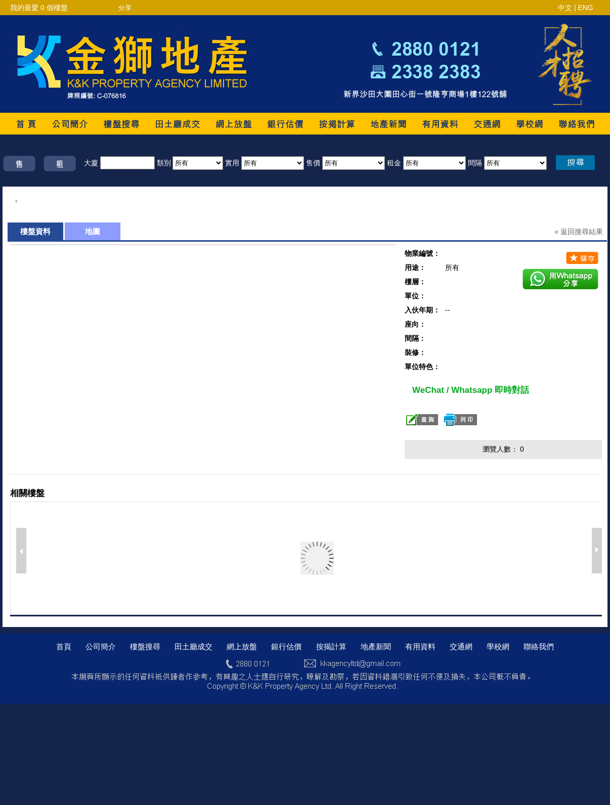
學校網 (498, 646)
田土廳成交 (193, 646)
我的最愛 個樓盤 (39, 8)
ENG (585, 8)
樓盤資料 (35, 231)
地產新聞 (376, 646)
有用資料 (420, 646)
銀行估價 (286, 646)
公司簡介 (100, 646)
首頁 (63, 646)
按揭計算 (331, 646)
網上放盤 (242, 646)
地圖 (92, 231)
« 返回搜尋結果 (578, 232)
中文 (565, 8)
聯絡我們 (539, 646)
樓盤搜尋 (145, 646)
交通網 (461, 646)
